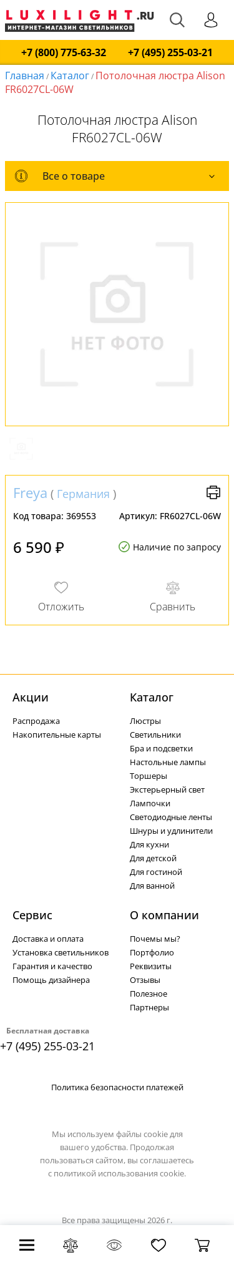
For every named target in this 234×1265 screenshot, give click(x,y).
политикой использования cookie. (120, 1173)
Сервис (32, 914)
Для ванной (152, 885)
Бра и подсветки (161, 748)
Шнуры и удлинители (171, 830)
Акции (30, 697)
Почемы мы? (155, 938)
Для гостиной (156, 871)
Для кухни (149, 844)
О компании (164, 914)
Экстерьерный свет (167, 789)
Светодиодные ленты (171, 817)
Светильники (155, 734)
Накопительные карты (56, 734)
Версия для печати (213, 492)
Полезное (148, 993)
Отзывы (145, 979)
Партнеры (149, 1007)
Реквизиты (151, 966)
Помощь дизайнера (51, 979)
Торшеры (148, 775)
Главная (24, 75)
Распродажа (36, 720)
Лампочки (150, 803)
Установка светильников (60, 952)
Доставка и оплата (48, 938)
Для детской (153, 858)
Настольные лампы (168, 762)
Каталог (70, 75)
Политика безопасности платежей (117, 1087)
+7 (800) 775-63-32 (63, 52)
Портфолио (152, 952)
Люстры (145, 720)
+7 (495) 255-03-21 (170, 52)
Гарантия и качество (52, 966)
